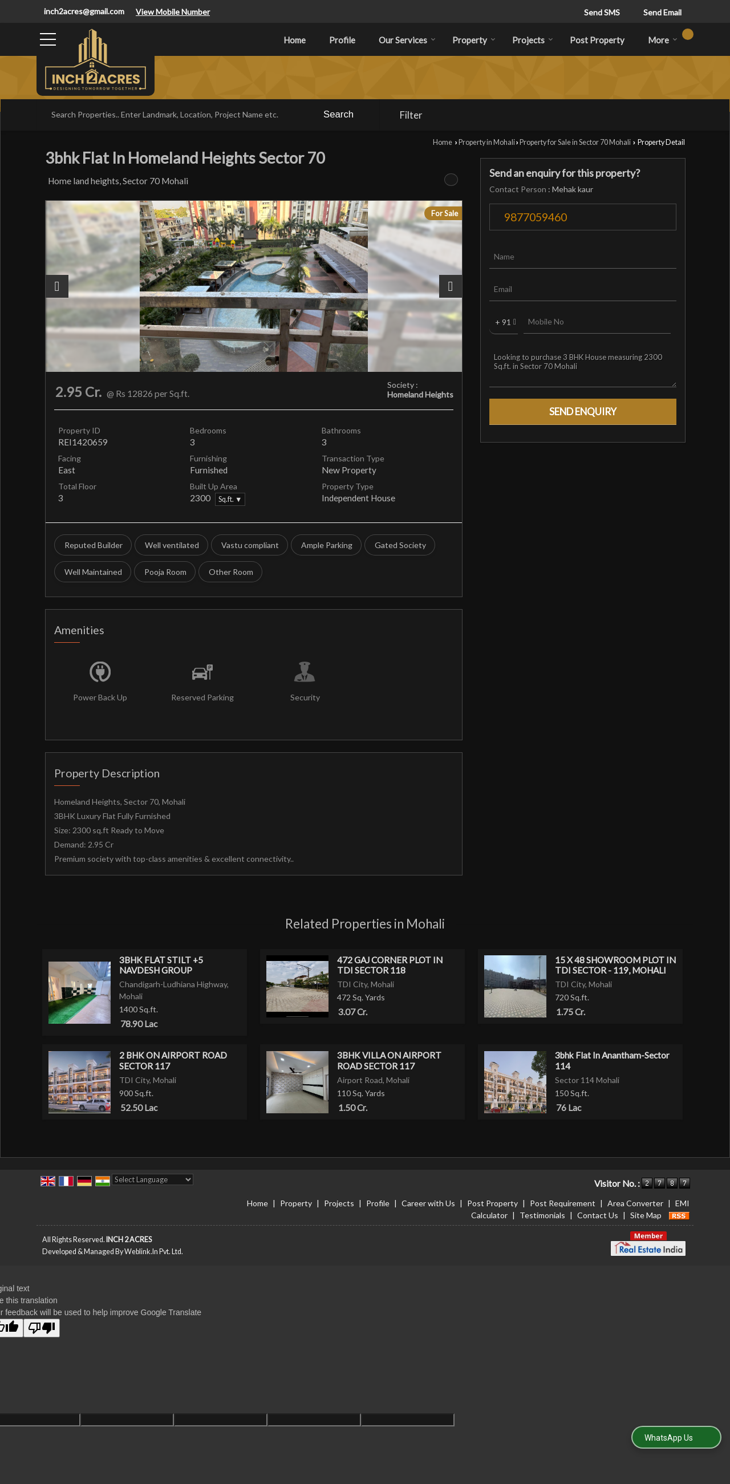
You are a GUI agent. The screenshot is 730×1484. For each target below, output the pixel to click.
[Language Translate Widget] (152, 1179)
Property (474, 40)
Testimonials (542, 1215)
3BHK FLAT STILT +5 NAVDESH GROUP (161, 965)
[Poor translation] (41, 1328)
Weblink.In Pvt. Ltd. (153, 1251)
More (663, 40)
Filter (411, 115)
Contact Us (597, 1215)
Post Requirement (562, 1203)
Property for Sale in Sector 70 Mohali (575, 142)
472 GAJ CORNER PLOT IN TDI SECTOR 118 (390, 965)
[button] (173, 12)
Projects (532, 40)
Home (294, 40)
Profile (342, 40)
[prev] (57, 286)
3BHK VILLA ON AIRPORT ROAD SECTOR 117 (389, 1060)
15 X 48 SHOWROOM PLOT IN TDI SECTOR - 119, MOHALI (615, 965)
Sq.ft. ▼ (230, 499)
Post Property (597, 40)
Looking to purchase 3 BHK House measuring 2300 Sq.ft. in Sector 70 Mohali (582, 366)
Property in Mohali (487, 142)
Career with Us (428, 1203)
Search (338, 114)
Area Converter (635, 1203)
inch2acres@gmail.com (84, 11)
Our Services (407, 40)
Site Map (646, 1215)
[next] (450, 286)
